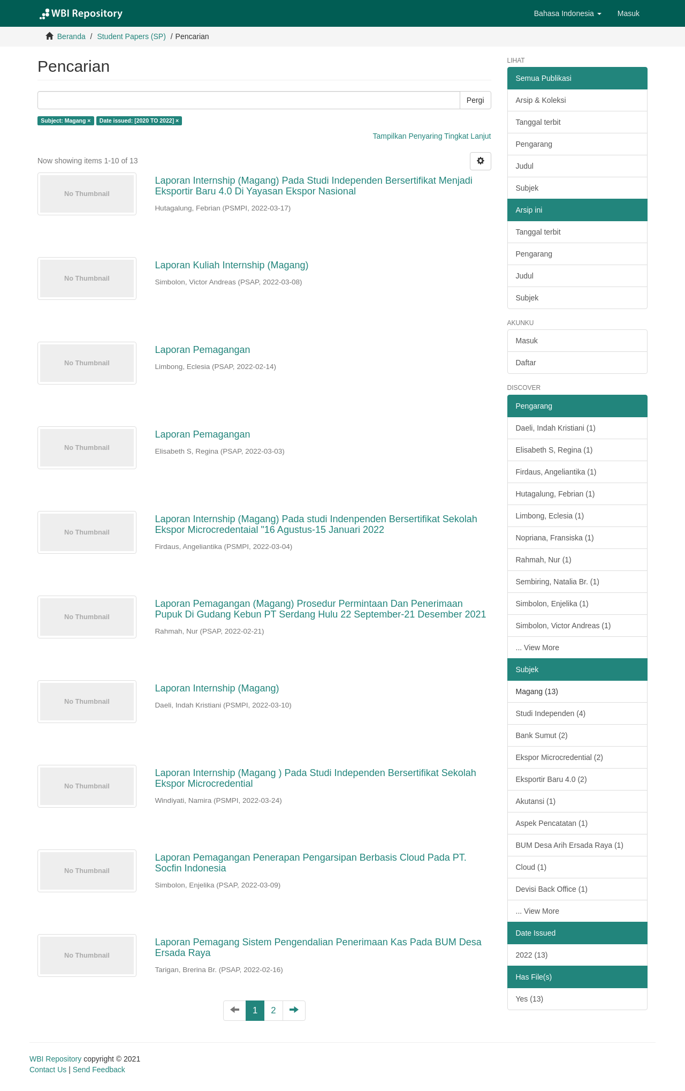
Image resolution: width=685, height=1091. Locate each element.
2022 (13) (532, 955)
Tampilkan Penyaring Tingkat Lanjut (431, 136)
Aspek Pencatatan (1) (552, 823)
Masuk (527, 340)
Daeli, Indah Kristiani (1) (556, 428)
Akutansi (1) (536, 801)
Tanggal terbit (538, 122)
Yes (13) (530, 999)
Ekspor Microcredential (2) (559, 757)
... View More (537, 647)
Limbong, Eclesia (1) (550, 515)
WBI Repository (55, 1059)
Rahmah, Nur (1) (544, 559)
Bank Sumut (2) (542, 735)
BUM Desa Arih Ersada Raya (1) (570, 845)
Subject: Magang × (65, 120)
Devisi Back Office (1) (552, 889)
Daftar (526, 362)
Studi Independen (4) (551, 713)
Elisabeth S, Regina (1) (554, 450)
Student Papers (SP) (131, 36)
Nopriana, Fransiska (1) (555, 537)
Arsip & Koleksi (541, 100)
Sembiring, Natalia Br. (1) (557, 581)
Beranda (71, 36)
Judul (525, 166)
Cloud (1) (531, 867)
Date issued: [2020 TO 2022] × (139, 120)
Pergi (475, 100)
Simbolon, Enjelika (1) (552, 603)
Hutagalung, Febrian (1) (555, 494)
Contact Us (47, 1069)
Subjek (527, 188)
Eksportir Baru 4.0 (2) (551, 779)
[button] (568, 13)
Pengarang (534, 144)
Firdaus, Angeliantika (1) (556, 472)
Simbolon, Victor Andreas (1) (563, 625)
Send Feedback (99, 1069)
